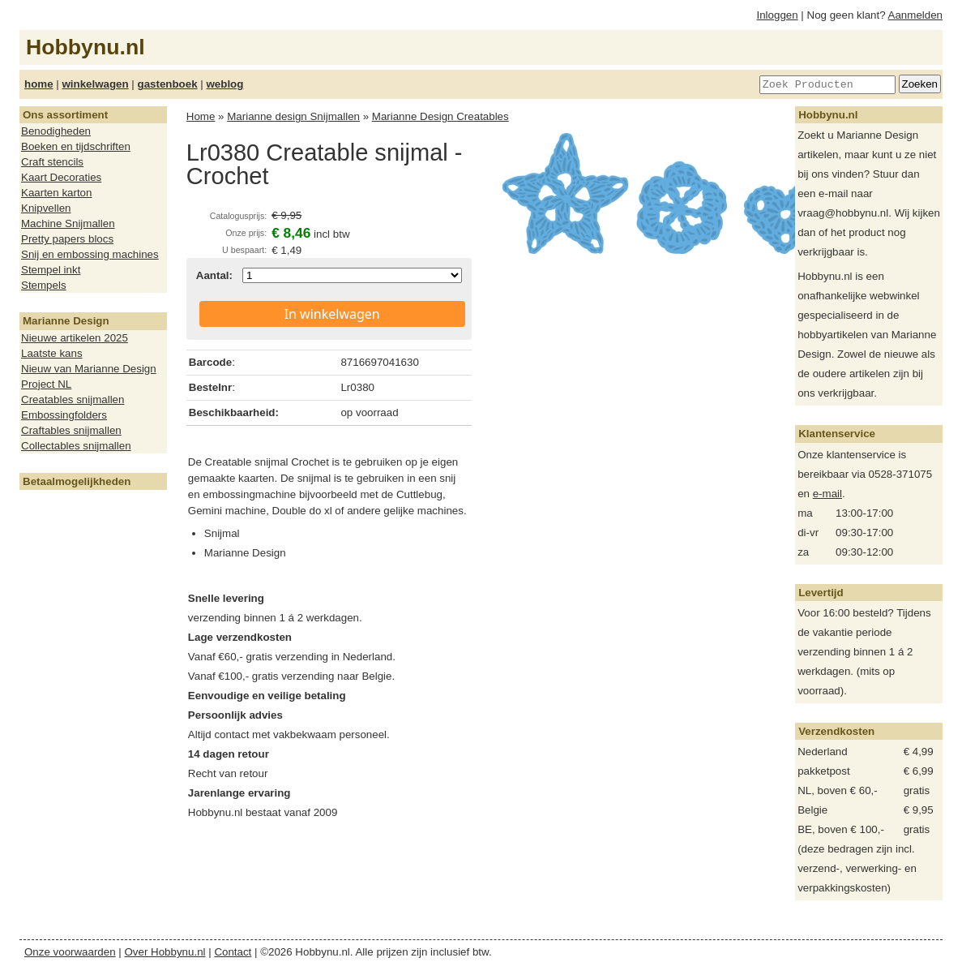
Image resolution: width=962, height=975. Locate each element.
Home (201, 116)
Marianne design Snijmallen (293, 116)
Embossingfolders (64, 415)
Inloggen (777, 15)
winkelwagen (95, 84)
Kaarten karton (56, 193)
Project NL (46, 384)
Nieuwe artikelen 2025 (74, 338)
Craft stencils (52, 162)
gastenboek (168, 84)
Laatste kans (52, 353)
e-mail (827, 493)
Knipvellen (46, 208)
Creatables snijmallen (72, 399)
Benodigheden (56, 131)
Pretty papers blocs (67, 239)
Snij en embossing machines (90, 254)
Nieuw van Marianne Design (88, 369)
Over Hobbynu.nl (165, 952)
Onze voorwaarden (70, 952)
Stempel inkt (50, 270)
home (38, 84)
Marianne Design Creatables (440, 116)
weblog (224, 84)
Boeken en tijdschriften (75, 146)
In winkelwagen (332, 314)
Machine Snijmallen (68, 223)
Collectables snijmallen (76, 446)
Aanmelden (915, 15)
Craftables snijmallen (71, 430)
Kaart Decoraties (61, 177)
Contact (232, 952)
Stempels (43, 285)
